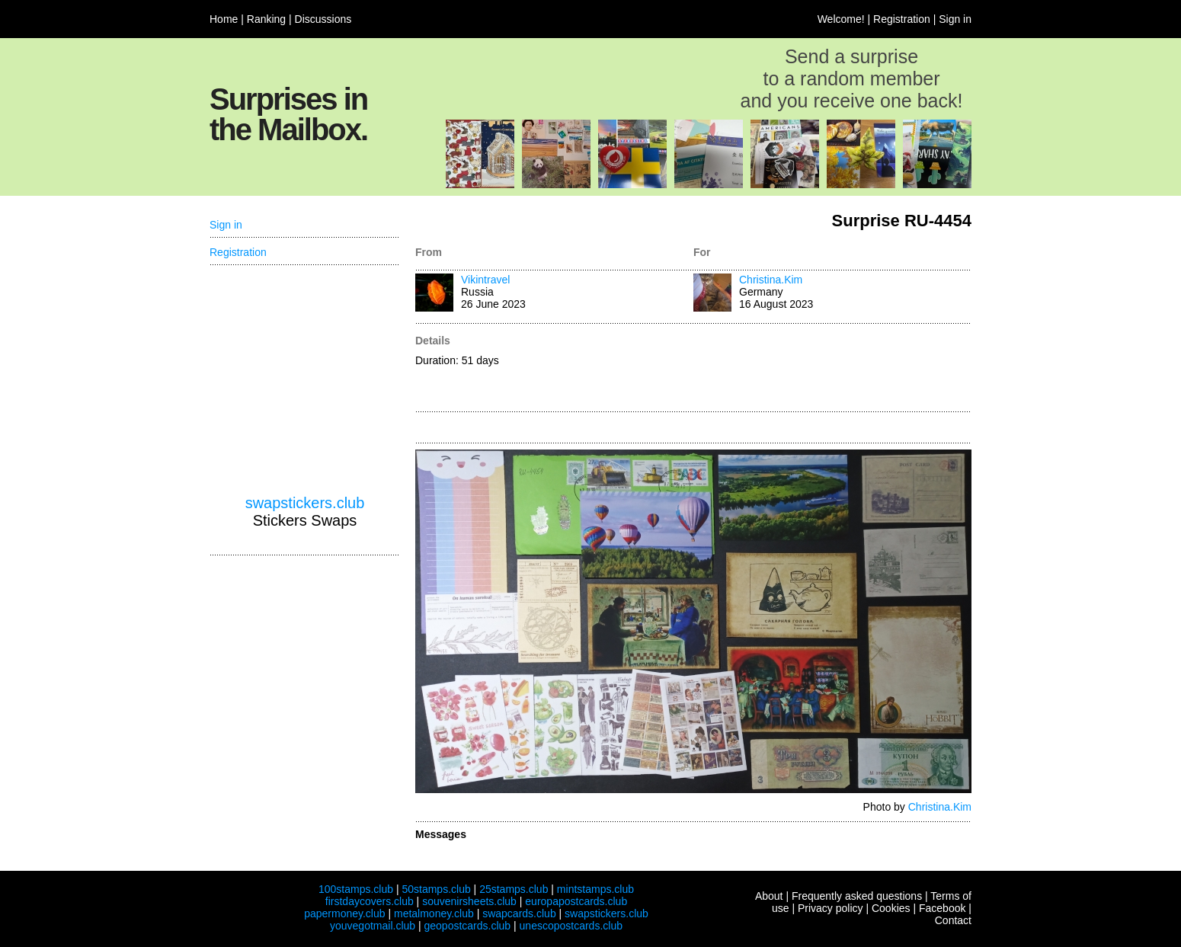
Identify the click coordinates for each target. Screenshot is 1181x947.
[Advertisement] (832, 368)
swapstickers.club (305, 502)
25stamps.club (513, 889)
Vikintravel (485, 280)
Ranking (266, 19)
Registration (901, 19)
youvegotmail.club (372, 926)
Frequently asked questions (857, 896)
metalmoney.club (434, 913)
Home (224, 19)
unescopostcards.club (571, 926)
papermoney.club (344, 913)
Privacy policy (830, 908)
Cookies (891, 908)
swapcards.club (519, 913)
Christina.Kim (770, 280)
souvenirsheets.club (469, 901)
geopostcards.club (467, 926)
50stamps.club (436, 889)
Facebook (942, 908)
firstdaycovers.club (369, 901)
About (769, 896)
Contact (953, 920)
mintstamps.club (595, 889)
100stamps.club (355, 889)
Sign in (955, 19)
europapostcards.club (576, 901)
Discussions (323, 19)
